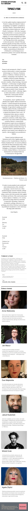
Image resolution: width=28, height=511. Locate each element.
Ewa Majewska (8, 391)
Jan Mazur (6, 356)
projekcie (4, 79)
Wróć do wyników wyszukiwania (15, 17)
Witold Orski (7, 462)
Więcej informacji (10, 508)
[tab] (22, 2)
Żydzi (9, 292)
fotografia (4, 292)
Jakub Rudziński (8, 425)
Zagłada (13, 292)
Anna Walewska (8, 322)
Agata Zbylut (7, 498)
